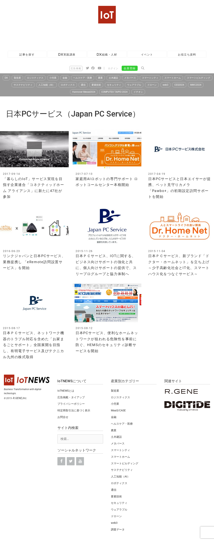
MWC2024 (195, 84)
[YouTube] (80, 461)
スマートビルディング (198, 77)
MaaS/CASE (118, 410)
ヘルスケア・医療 (82, 77)
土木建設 (113, 77)
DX (6, 77)
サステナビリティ (23, 84)
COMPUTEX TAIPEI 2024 (114, 92)
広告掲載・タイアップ (71, 397)
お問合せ (62, 417)
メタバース (130, 77)
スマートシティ (150, 77)
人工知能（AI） (46, 84)
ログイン (113, 68)
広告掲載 (76, 68)
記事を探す (27, 54)
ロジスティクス (35, 77)
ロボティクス (68, 84)
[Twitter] (71, 461)
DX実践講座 (67, 54)
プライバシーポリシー (71, 403)
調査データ (118, 529)
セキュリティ (114, 84)
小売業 (52, 77)
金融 (64, 77)
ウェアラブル (134, 84)
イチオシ (138, 92)
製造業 (17, 77)
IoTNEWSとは (65, 390)
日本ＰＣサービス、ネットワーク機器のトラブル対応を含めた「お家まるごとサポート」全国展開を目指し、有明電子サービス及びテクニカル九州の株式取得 (33, 345)
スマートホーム (172, 77)
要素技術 (96, 84)
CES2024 (179, 84)
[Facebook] (61, 461)
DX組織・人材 (107, 54)
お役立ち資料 (187, 54)
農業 (100, 77)
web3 (165, 84)
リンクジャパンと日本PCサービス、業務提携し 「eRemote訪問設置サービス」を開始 (34, 262)
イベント (147, 54)
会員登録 (130, 68)
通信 (83, 84)
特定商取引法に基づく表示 (73, 410)
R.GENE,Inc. (20, 398)
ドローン (152, 84)
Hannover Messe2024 (83, 92)
